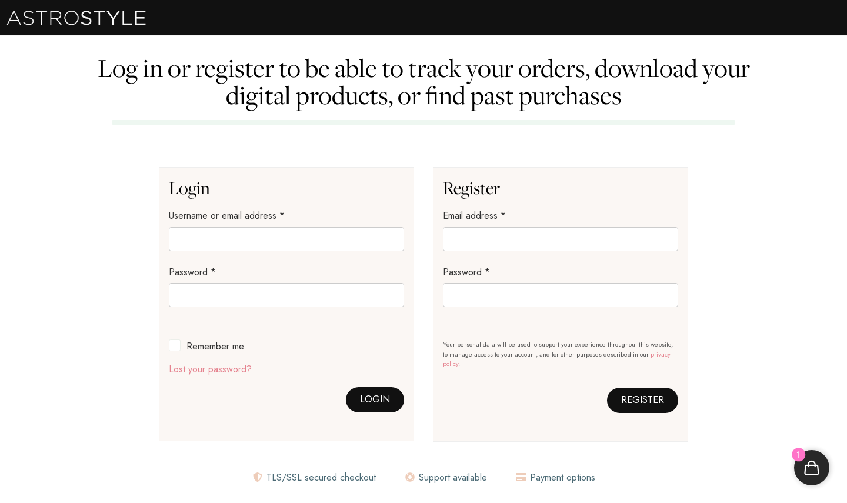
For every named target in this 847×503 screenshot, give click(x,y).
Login (375, 399)
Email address (474, 215)
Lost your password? (210, 369)
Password (192, 272)
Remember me (215, 346)
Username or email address (227, 215)
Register (642, 400)
